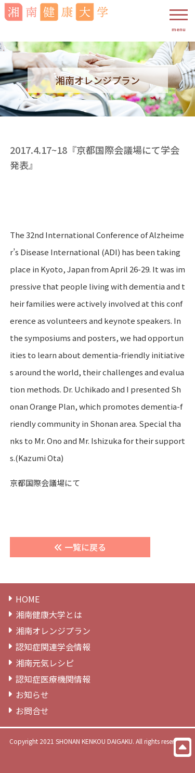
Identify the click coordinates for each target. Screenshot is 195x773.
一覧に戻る (80, 547)
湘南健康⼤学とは (49, 614)
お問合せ (32, 710)
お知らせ (32, 694)
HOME (28, 599)
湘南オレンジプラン (53, 630)
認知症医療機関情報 (53, 679)
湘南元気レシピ (45, 663)
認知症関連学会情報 (53, 646)
